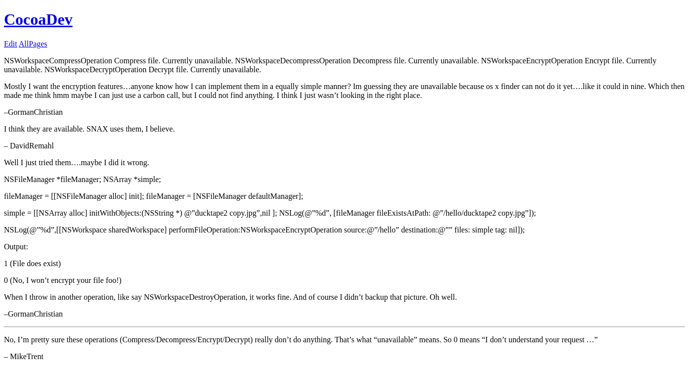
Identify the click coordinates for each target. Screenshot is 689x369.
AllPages (33, 44)
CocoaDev (38, 19)
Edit (10, 44)
